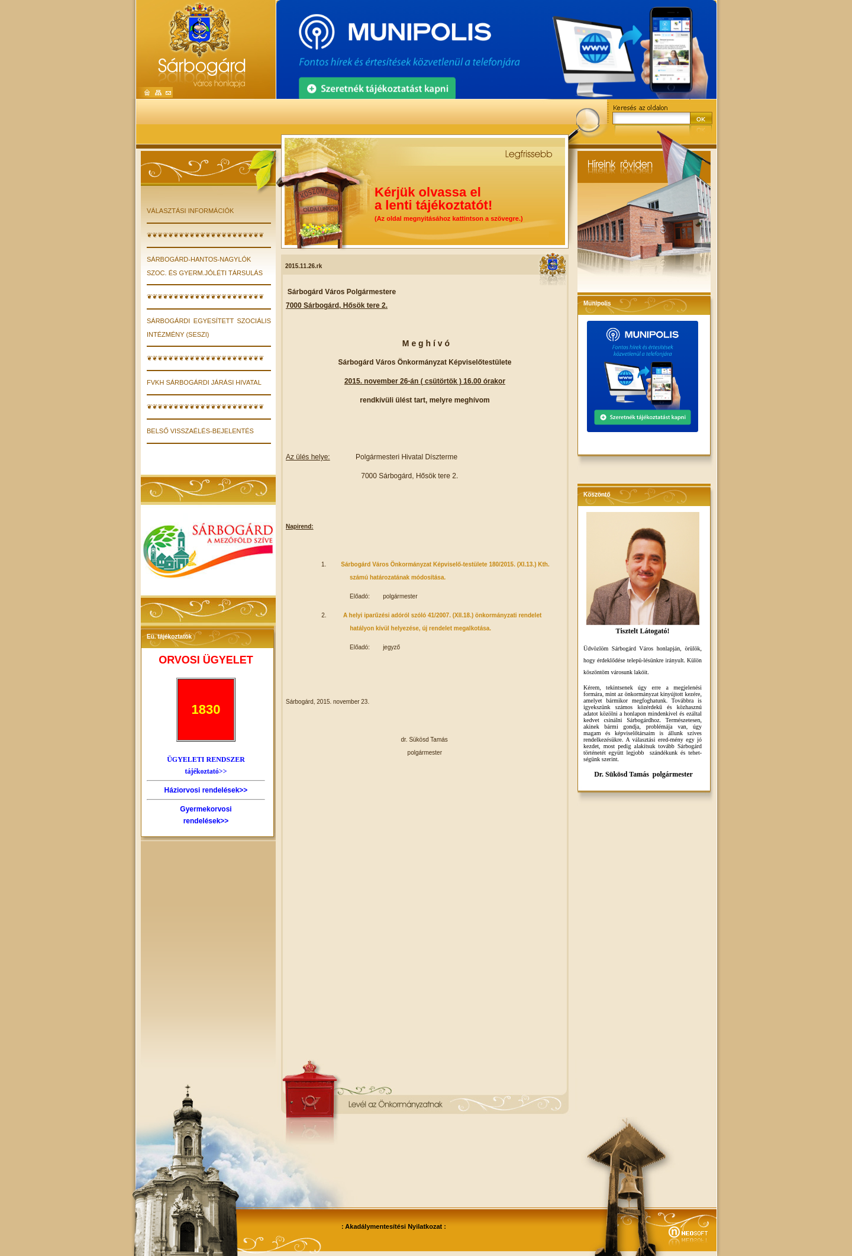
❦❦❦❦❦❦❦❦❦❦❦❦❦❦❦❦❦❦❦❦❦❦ (205, 235)
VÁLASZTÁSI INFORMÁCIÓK (190, 210)
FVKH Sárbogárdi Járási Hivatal (204, 382)
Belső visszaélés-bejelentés (200, 430)
